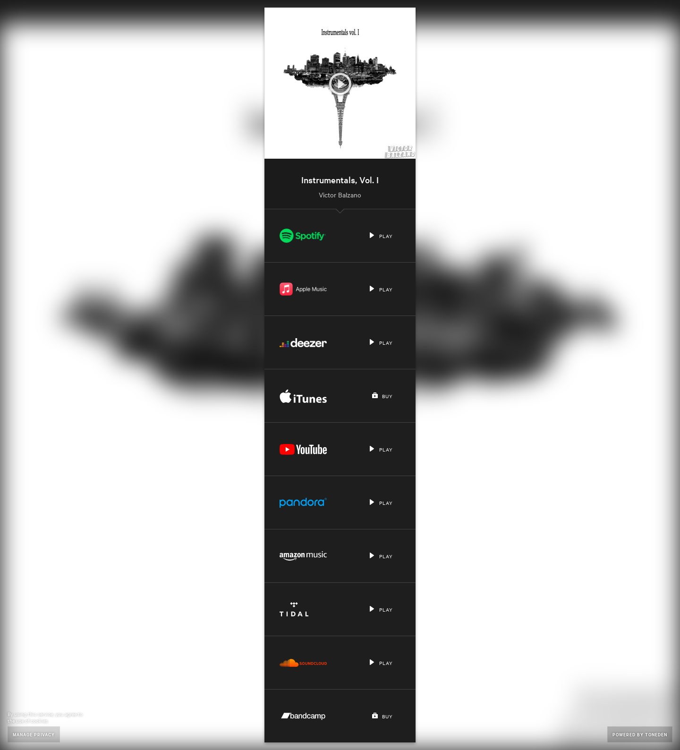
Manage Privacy (34, 734)
